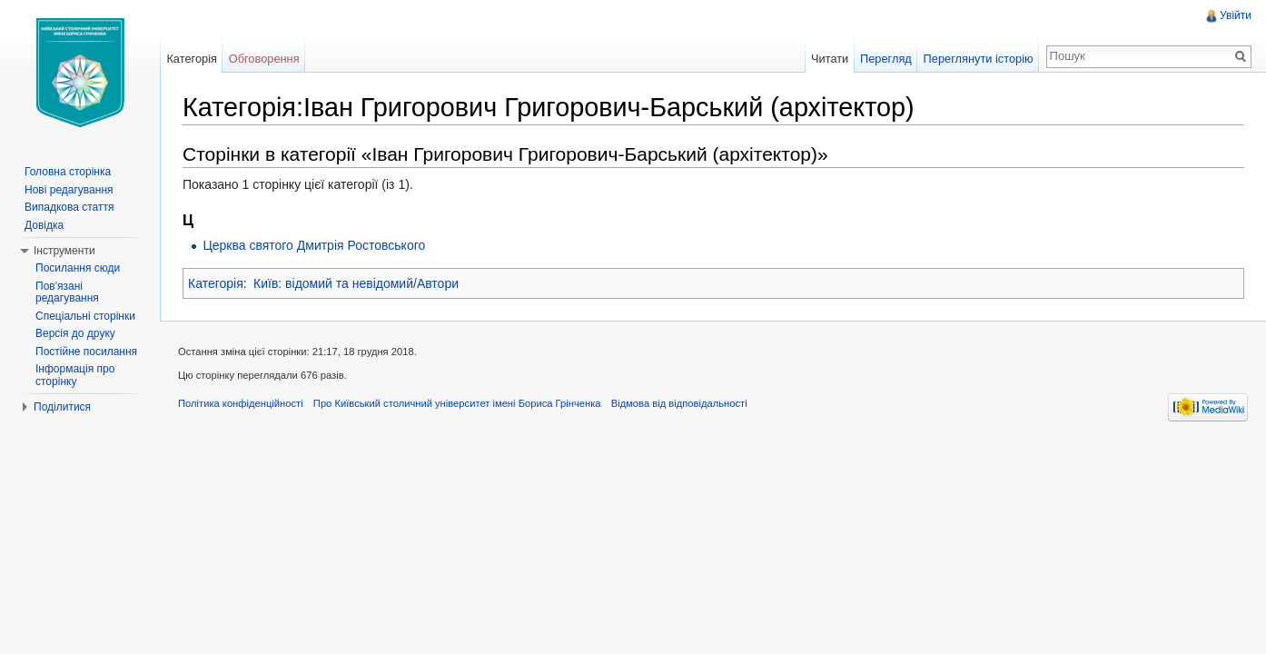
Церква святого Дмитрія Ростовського (314, 245)
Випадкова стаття (69, 207)
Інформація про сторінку (74, 375)
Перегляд (886, 58)
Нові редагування (69, 189)
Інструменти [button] (64, 250)
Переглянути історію (979, 58)
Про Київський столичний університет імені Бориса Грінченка (457, 403)
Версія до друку (75, 333)
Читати (829, 58)
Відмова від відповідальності (679, 403)
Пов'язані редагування (67, 292)
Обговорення (264, 58)
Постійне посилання (86, 351)
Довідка (44, 225)
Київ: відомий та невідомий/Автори (356, 283)
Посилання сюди (77, 268)
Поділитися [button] (62, 407)
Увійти (1235, 15)
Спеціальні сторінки (85, 316)
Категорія (215, 283)
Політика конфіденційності (240, 403)
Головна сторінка (68, 171)
